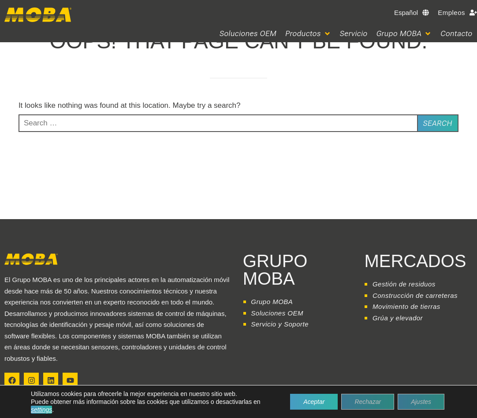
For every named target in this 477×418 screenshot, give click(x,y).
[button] (308, 33)
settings (41, 409)
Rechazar (367, 401)
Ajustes (421, 401)
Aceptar (313, 401)
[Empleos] (473, 12)
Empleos (451, 12)
